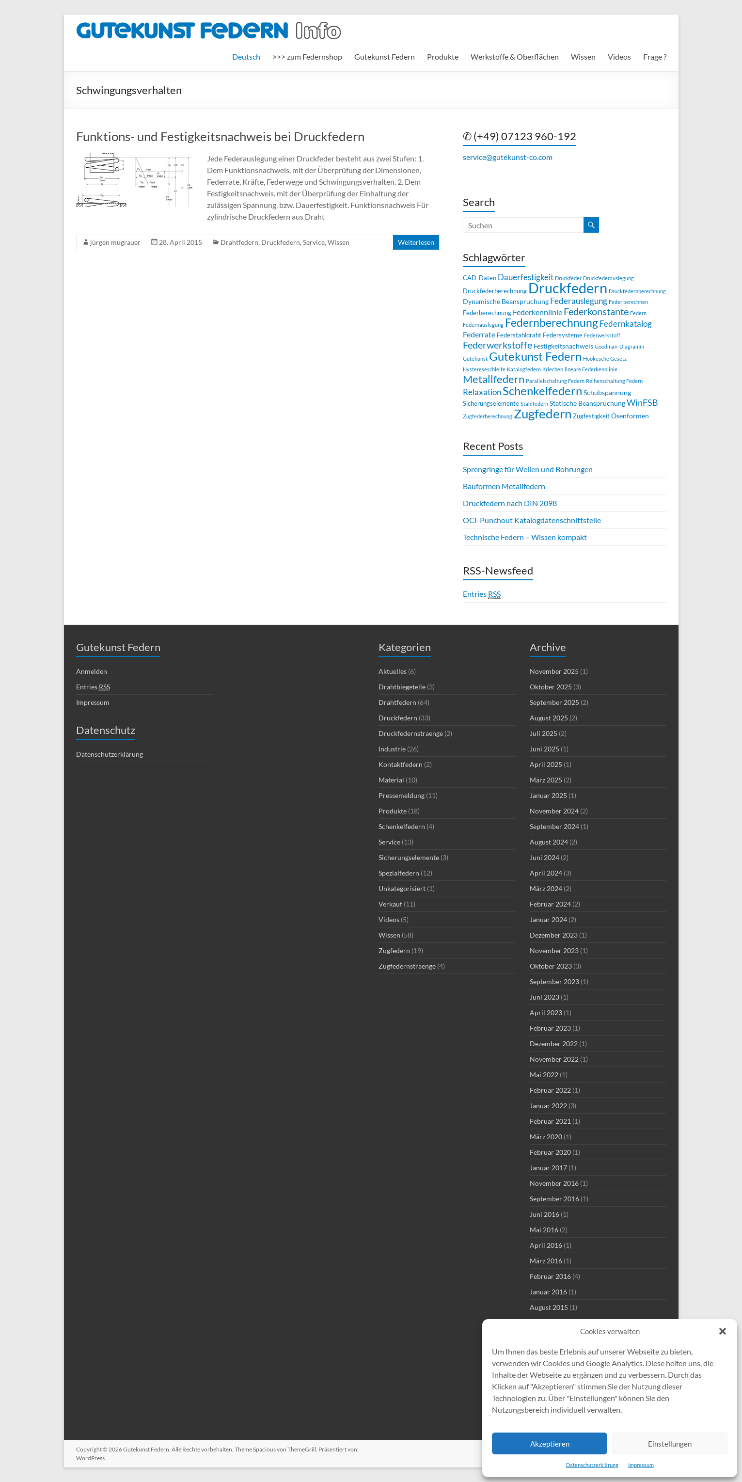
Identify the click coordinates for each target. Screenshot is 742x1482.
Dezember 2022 (554, 1043)
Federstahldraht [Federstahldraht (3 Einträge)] (519, 335)
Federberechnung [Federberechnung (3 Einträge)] (487, 313)
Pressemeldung (402, 795)
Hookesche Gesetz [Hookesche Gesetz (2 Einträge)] (605, 358)
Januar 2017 (548, 1167)
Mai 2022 (544, 1074)
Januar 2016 (548, 1292)
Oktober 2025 (551, 687)
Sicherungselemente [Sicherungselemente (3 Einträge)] (491, 403)
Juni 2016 (544, 1214)
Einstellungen (670, 1443)
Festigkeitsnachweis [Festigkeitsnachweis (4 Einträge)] (563, 346)
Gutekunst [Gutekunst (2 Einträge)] (475, 358)
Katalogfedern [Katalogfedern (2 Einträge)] (524, 369)
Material (391, 780)
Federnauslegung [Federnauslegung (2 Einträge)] (483, 324)
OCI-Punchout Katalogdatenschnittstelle (532, 520)
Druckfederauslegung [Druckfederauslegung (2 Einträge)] (608, 278)
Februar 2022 (550, 1090)
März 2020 (546, 1136)
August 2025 (549, 718)
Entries (482, 594)
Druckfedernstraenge (411, 733)
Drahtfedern (239, 242)
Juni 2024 (544, 857)
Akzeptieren (549, 1443)
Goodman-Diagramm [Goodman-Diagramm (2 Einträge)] (619, 346)
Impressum (641, 1465)
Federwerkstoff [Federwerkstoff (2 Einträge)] (602, 335)
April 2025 (546, 764)
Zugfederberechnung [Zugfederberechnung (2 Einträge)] (487, 416)
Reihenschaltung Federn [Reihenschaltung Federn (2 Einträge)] (614, 381)
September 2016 (554, 1199)
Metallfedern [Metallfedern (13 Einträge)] (493, 378)
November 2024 (554, 811)
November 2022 (554, 1059)
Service (314, 242)
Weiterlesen (416, 242)
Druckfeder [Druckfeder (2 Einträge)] (568, 278)
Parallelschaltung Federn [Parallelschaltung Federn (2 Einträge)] (555, 381)
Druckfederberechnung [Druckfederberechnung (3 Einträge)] (495, 291)
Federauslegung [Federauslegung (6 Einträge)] (578, 301)
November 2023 (554, 950)
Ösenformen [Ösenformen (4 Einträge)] (630, 416)
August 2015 (549, 1307)
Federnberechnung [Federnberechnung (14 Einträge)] (551, 322)
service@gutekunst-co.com (508, 156)
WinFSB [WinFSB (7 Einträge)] (642, 402)
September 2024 (554, 826)
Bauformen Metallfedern (504, 486)
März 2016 (546, 1261)
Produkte (442, 56)
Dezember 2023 (554, 935)
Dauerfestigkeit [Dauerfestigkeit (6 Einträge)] (525, 277)
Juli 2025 (543, 733)
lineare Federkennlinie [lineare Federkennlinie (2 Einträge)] (591, 369)
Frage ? (654, 56)
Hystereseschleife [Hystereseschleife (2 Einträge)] (484, 369)
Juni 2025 (544, 749)
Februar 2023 (550, 1028)
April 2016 (546, 1245)
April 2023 (546, 1012)
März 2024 (546, 888)
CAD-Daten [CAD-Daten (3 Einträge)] (479, 278)
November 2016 (554, 1183)
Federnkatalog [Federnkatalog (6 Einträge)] (626, 324)
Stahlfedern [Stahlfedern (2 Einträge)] (534, 403)
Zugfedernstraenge (407, 966)
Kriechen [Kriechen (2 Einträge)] (552, 369)
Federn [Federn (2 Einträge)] (638, 313)
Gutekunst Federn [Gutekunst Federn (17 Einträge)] (535, 356)
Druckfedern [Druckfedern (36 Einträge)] (567, 287)
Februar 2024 (550, 904)
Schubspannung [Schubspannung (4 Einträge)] (607, 392)
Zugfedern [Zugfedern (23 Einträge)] (542, 413)
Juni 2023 (544, 997)
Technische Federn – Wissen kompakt (525, 537)
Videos (619, 56)
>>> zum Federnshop (307, 56)
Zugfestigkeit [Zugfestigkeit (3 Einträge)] (591, 416)
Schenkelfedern (402, 826)
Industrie (392, 749)
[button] (722, 1331)
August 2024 (549, 842)
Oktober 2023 (551, 966)
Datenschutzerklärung (592, 1465)
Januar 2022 (548, 1105)
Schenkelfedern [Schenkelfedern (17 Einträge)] (542, 390)
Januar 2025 (548, 795)
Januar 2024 (548, 919)
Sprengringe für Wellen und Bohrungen (528, 469)
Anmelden (91, 671)
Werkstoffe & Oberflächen (515, 56)
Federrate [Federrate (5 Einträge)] (479, 334)
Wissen (583, 56)
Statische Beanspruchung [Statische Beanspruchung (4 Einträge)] (587, 403)
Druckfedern (280, 242)
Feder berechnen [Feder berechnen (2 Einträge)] (628, 302)
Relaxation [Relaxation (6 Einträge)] (482, 392)
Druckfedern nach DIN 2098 (510, 503)
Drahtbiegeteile (402, 687)
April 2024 (546, 873)
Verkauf (390, 904)
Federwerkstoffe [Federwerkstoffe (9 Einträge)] (497, 345)
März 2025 (546, 780)
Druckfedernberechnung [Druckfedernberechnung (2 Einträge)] (637, 291)
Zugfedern (394, 950)
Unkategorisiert (402, 888)
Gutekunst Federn (384, 56)
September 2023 (554, 981)
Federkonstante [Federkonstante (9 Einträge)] (596, 311)
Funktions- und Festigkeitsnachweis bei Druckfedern (220, 136)
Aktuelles (393, 671)
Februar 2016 (550, 1276)
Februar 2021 (550, 1121)
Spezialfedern (399, 873)
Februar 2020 (550, 1152)
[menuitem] (246, 56)
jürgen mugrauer (115, 242)
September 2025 (554, 702)
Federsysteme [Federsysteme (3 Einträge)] (563, 335)
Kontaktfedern (401, 764)
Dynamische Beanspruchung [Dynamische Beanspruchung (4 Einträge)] (506, 301)
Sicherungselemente (409, 857)
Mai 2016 (544, 1230)
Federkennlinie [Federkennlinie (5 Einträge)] (537, 312)
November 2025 (554, 671)
